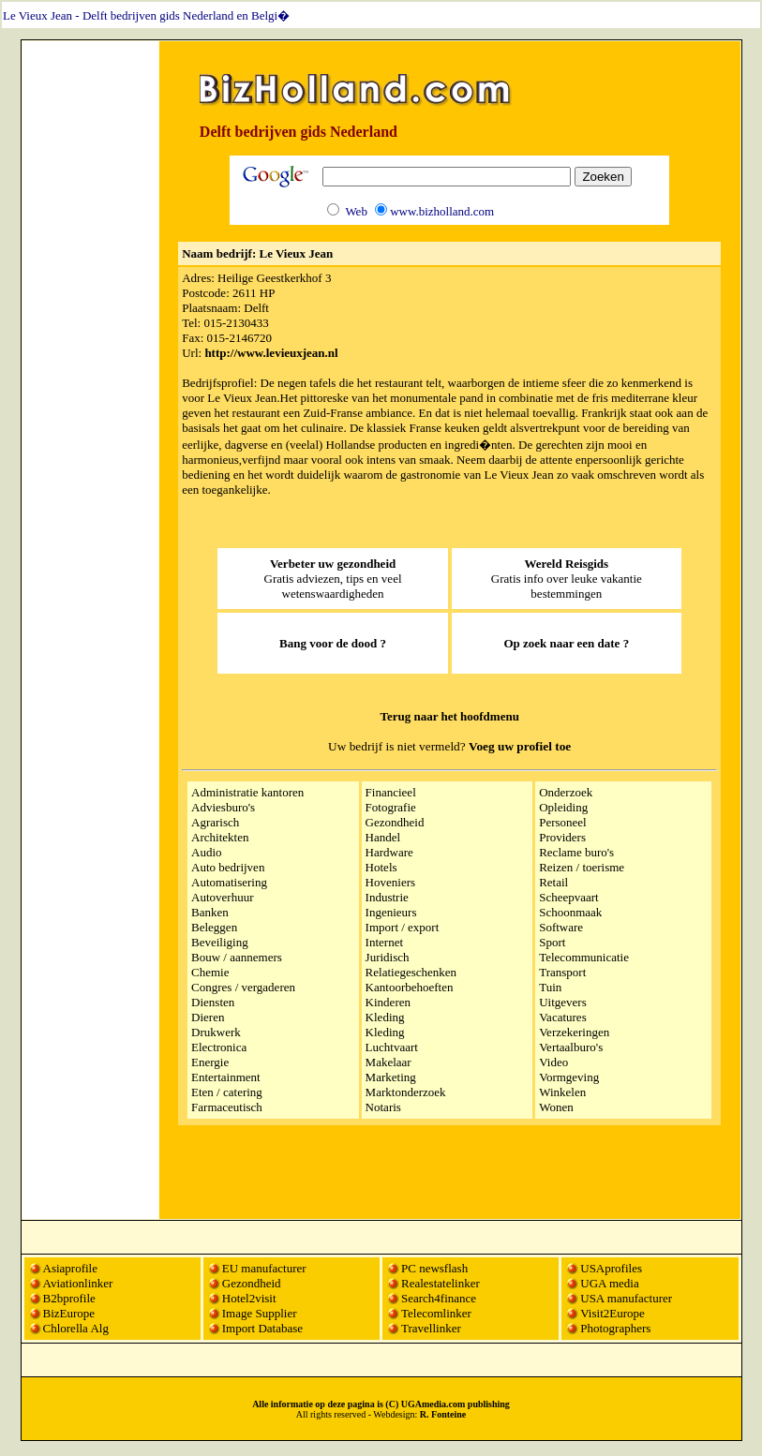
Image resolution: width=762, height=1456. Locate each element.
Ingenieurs (391, 912)
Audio (206, 852)
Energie (210, 1062)
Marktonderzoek (406, 1092)
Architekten (219, 837)
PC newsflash (434, 1268)
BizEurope (69, 1313)
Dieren (207, 1017)
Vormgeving (569, 1077)
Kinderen (388, 1002)
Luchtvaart (392, 1047)
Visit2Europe (612, 1313)
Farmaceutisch (226, 1107)
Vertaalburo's (571, 1047)
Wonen (556, 1107)
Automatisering (229, 882)
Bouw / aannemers (236, 957)
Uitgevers (563, 1002)
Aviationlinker (78, 1283)
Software (561, 927)
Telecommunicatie (584, 957)
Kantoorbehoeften (410, 987)
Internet (384, 942)
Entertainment (226, 1077)
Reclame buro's (576, 852)
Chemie (210, 972)
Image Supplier (259, 1313)
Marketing (391, 1077)
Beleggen (214, 927)
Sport (552, 942)
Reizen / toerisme (581, 867)
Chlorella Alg (76, 1328)
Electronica (219, 1047)
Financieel (391, 792)
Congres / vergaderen (243, 987)
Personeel (563, 822)
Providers (562, 837)
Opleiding (563, 807)
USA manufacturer (626, 1298)
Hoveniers (390, 882)
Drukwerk (216, 1032)
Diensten (212, 1002)
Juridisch (388, 957)
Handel (383, 837)
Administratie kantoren (247, 792)
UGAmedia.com (433, 1404)
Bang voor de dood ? (332, 643)
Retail (553, 882)
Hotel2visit (249, 1298)
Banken (210, 912)
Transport (562, 972)
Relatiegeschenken (411, 972)
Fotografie (391, 807)
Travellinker (431, 1328)
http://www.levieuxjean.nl (270, 353)
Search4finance (438, 1298)
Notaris (383, 1107)
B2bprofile (69, 1298)
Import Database (262, 1328)
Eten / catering (226, 1092)
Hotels (381, 867)
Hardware (389, 852)
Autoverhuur (222, 897)
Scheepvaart (569, 897)
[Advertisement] (90, 325)
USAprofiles (611, 1268)
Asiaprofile (70, 1268)
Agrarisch (215, 822)
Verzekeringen (574, 1032)
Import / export (403, 927)
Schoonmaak (570, 912)
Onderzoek (565, 792)
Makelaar (388, 1062)
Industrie (387, 897)
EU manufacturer (264, 1268)
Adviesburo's (223, 807)
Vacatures (563, 1017)
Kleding (385, 1017)
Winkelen (562, 1092)
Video (553, 1062)
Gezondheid (395, 822)
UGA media (609, 1283)
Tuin (550, 987)
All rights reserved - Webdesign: (381, 1414)
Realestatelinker (440, 1283)
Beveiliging (219, 942)
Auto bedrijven (227, 867)
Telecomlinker (436, 1313)
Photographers (615, 1328)
